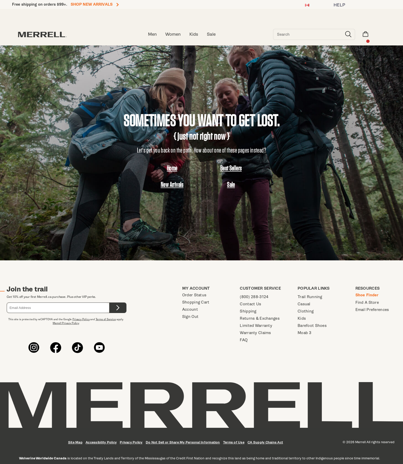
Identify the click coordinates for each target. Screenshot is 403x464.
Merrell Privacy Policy (66, 323)
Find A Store (367, 302)
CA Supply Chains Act (265, 442)
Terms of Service (106, 319)
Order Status (194, 294)
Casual (304, 303)
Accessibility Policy (101, 442)
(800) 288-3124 (254, 296)
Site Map (75, 442)
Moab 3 (305, 332)
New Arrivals (172, 184)
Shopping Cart (195, 302)
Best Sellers (231, 168)
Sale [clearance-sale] (211, 34)
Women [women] (173, 34)
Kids (302, 318)
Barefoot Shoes (312, 325)
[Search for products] (307, 34)
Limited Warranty (256, 325)
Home (172, 168)
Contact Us (250, 303)
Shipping (248, 311)
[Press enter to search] (348, 34)
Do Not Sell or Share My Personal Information (183, 442)
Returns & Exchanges (259, 318)
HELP (339, 5)
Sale (231, 184)
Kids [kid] (193, 34)
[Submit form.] (117, 308)
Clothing (306, 311)
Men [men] (152, 34)
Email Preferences (372, 309)
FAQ (244, 339)
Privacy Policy (80, 319)
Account (190, 309)
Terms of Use (233, 442)
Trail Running (310, 296)
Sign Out (190, 316)
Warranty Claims (255, 332)
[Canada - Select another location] (307, 6)
